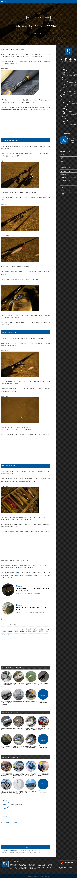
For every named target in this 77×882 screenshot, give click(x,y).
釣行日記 (14, 565)
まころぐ (38, 880)
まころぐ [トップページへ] (3, 2)
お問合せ (62, 194)
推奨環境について (65, 174)
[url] (25, 829)
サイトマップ (64, 184)
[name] (25, 823)
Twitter (61, 60)
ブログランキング (65, 168)
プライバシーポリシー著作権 (68, 177)
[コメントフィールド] (25, 841)
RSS (75, 60)
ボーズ (5, 635)
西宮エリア (10, 635)
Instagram (70, 60)
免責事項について (65, 181)
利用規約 (12, 854)
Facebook (66, 60)
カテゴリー (63, 155)
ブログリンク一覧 (65, 190)
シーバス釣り (17, 573)
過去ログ (62, 161)
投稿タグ (62, 158)
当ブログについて (65, 171)
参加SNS (62, 164)
